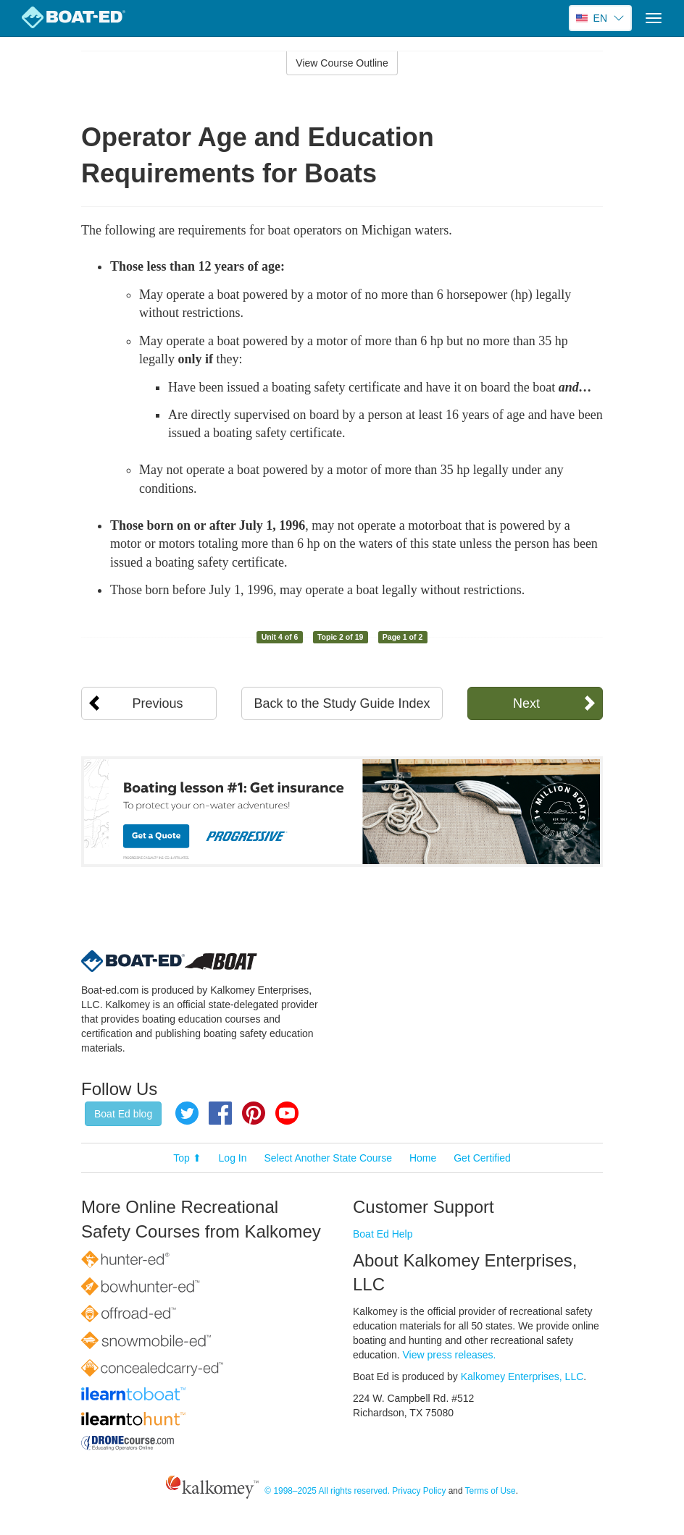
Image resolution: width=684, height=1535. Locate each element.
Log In (233, 1158)
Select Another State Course (328, 1158)
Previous (158, 703)
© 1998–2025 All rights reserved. (327, 1491)
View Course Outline (342, 63)
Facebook (220, 1113)
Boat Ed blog (123, 1114)
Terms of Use (490, 1491)
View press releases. (449, 1355)
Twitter (187, 1113)
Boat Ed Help (383, 1234)
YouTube (287, 1113)
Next (526, 703)
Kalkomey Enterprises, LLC (522, 1376)
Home (422, 1158)
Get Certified (482, 1158)
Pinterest (253, 1113)
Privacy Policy (419, 1491)
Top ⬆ (187, 1158)
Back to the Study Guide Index (342, 703)
